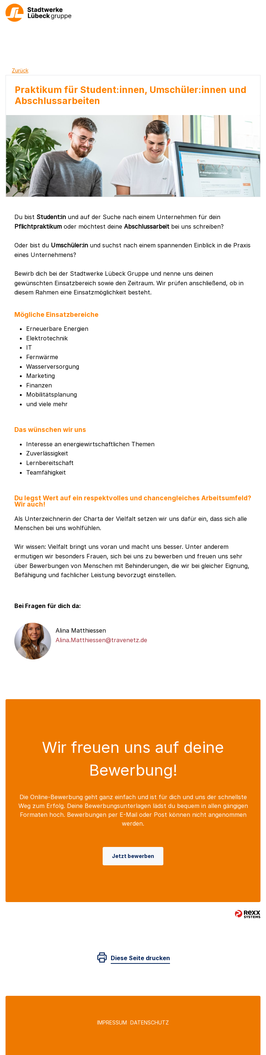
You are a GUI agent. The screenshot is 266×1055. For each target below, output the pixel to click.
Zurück (20, 70)
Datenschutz (149, 1022)
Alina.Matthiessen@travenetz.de (101, 640)
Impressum (112, 1022)
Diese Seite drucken (140, 958)
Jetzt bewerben (133, 856)
